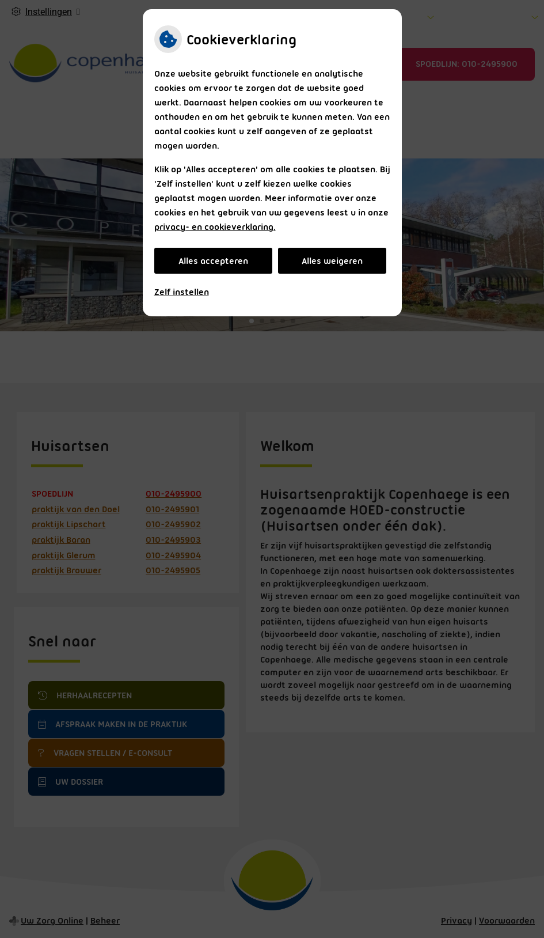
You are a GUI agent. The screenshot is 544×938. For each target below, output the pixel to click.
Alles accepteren (213, 261)
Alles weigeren (332, 261)
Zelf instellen (181, 292)
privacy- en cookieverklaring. (215, 227)
